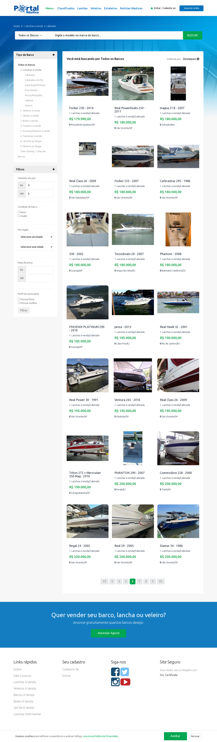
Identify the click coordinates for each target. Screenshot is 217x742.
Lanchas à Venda (25, 682)
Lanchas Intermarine (27, 714)
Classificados (65, 8)
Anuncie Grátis (191, 8)
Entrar (157, 8)
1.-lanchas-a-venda (33, 26)
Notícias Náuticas (131, 8)
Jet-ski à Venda (24, 708)
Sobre (18, 669)
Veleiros (95, 8)
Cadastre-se (169, 8)
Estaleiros (110, 8)
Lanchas (82, 8)
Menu (49, 8)
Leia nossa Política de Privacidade (100, 736)
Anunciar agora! (108, 633)
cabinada (51, 26)
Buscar (193, 35)
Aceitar (175, 736)
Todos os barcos (26, 64)
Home (17, 26)
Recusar (195, 736)
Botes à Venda (23, 701)
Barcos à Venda (24, 695)
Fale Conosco (22, 676)
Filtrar (23, 310)
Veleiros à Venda (25, 689)
